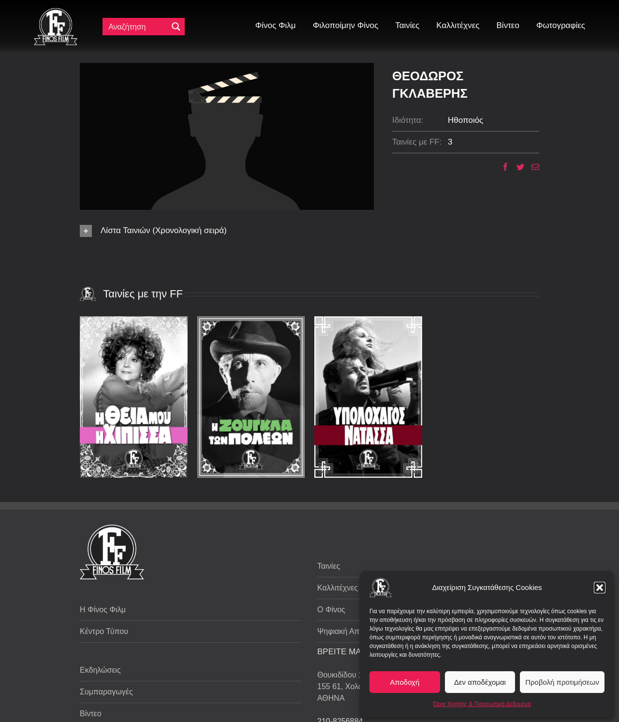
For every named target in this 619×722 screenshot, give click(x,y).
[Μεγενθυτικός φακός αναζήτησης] (176, 26)
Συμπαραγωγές (106, 692)
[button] (599, 587)
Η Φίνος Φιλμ (103, 609)
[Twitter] (516, 167)
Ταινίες (328, 566)
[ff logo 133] (55, 11)
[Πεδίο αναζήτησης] (137, 26)
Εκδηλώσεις (100, 670)
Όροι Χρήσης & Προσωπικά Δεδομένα (482, 704)
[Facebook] (501, 167)
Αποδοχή (404, 682)
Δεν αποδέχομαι (480, 682)
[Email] (531, 167)
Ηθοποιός (465, 120)
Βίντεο (91, 713)
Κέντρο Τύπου (104, 631)
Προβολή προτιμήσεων (562, 682)
